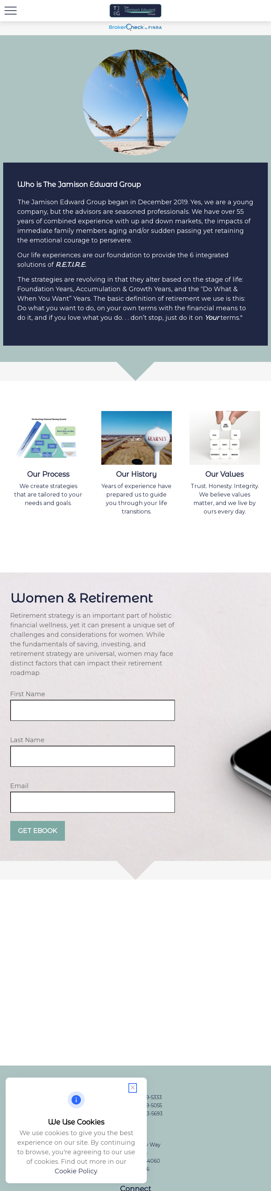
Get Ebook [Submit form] (37, 831)
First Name (27, 694)
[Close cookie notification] (133, 1088)
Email (19, 786)
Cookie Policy (76, 1171)
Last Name (27, 740)
